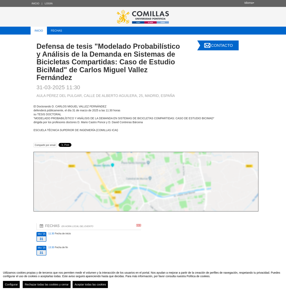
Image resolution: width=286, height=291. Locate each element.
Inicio (35, 3)
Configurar (11, 284)
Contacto (222, 45)
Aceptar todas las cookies (90, 284)
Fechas (56, 30)
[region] (143, 278)
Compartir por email (45, 145)
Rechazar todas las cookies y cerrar (47, 284)
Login (48, 3)
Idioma (249, 2)
